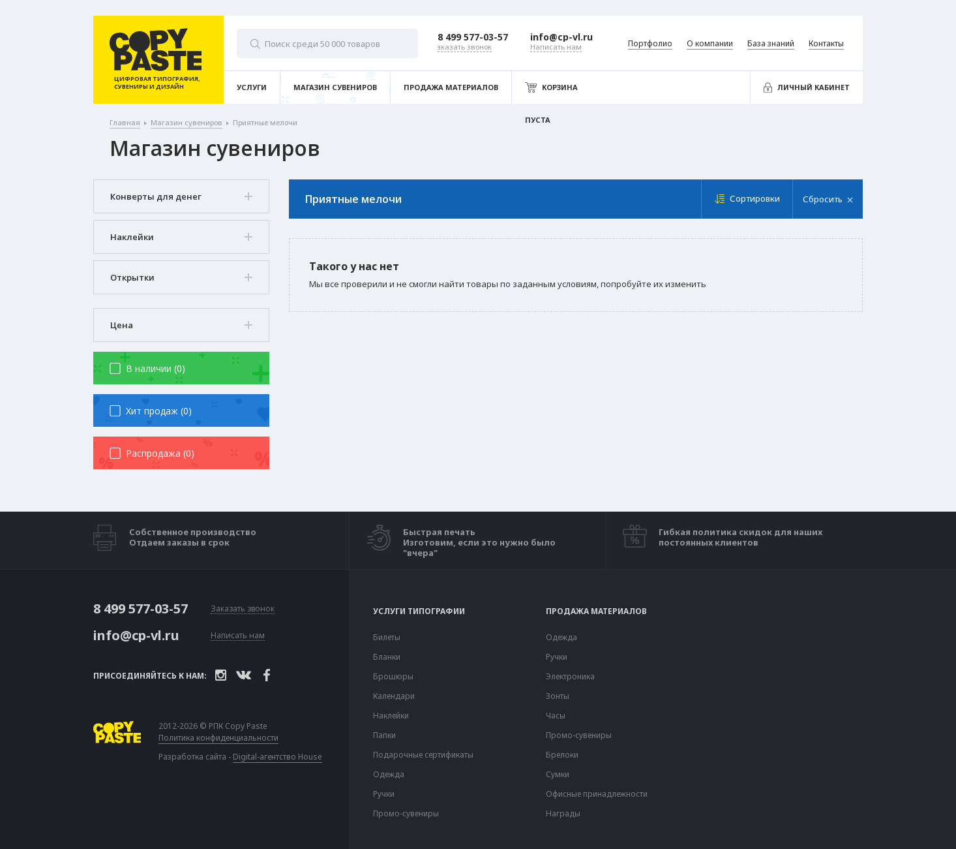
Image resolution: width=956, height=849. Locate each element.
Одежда (388, 774)
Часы (555, 716)
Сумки (557, 774)
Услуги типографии (419, 611)
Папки (384, 735)
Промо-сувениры (406, 814)
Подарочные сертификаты (423, 755)
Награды (563, 814)
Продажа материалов (596, 611)
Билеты (386, 637)
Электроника (570, 676)
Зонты (557, 696)
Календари (394, 696)
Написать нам (238, 636)
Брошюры (393, 676)
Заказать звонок (243, 609)
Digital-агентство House (277, 756)
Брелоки (562, 755)
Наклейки (391, 716)
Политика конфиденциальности (218, 738)
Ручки (384, 794)
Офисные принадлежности (597, 794)
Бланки (386, 657)
